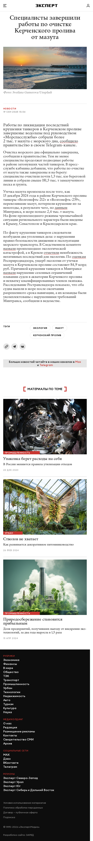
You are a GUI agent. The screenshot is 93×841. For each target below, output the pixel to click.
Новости (9, 108)
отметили (51, 252)
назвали (9, 248)
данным (61, 207)
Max (78, 362)
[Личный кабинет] (88, 5)
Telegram (46, 365)
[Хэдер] (46, 5)
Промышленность (17, 452)
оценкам (79, 256)
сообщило (69, 141)
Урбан (9, 533)
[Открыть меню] (4, 5)
